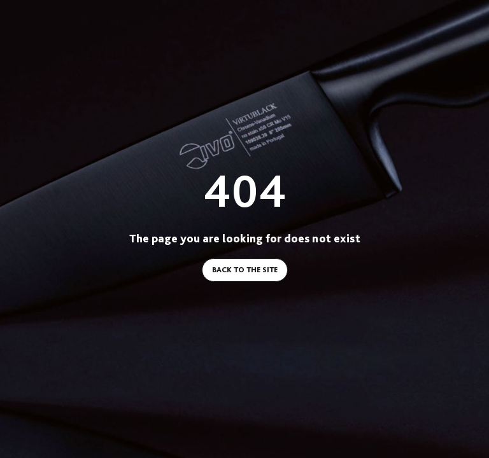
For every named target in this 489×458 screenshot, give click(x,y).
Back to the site (245, 269)
